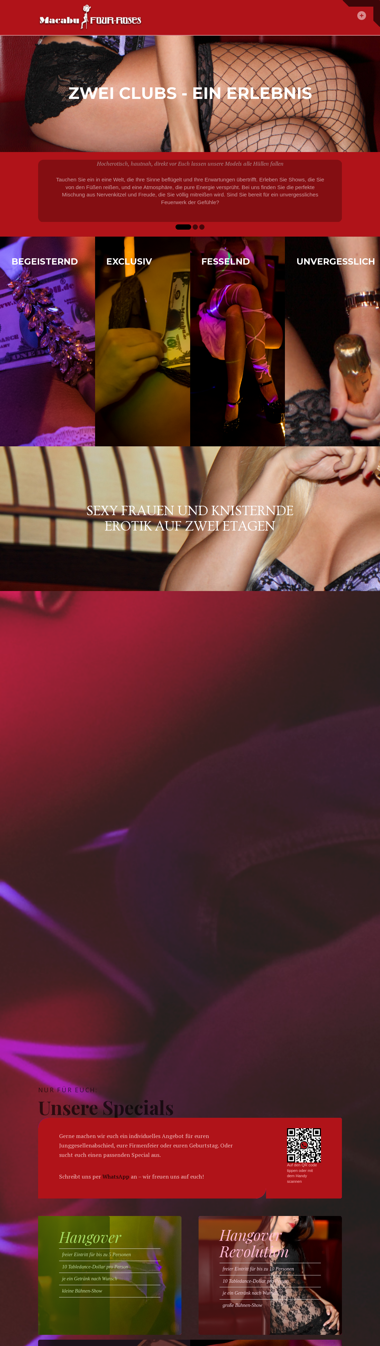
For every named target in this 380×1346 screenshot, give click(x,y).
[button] (361, 13)
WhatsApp (115, 1176)
